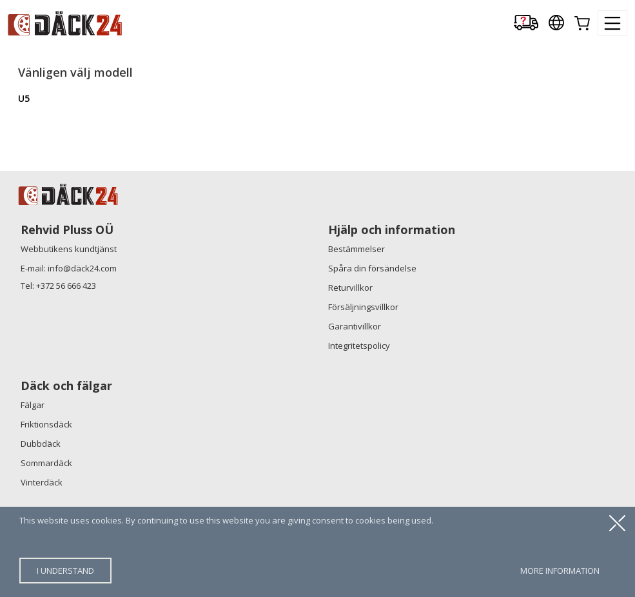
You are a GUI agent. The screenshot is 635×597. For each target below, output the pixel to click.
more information (560, 570)
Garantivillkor (354, 326)
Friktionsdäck (46, 424)
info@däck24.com (82, 268)
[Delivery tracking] (526, 23)
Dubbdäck (41, 443)
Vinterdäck (42, 482)
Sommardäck (46, 463)
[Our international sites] (556, 23)
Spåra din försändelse (372, 268)
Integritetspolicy (359, 345)
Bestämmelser (356, 249)
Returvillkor (350, 287)
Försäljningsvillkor (363, 307)
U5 (24, 98)
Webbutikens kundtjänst (69, 249)
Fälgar (32, 405)
